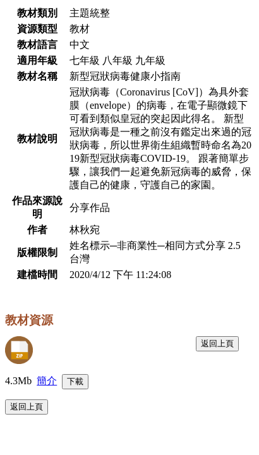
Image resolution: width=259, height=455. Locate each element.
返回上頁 (217, 343)
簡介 (47, 380)
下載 (75, 381)
